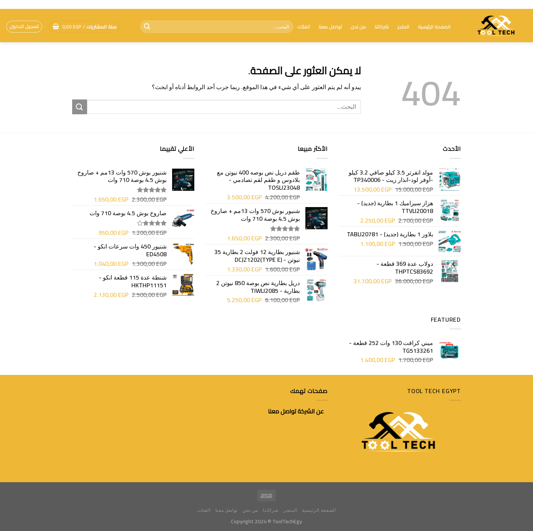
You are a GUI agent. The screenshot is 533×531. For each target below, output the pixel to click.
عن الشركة (311, 411)
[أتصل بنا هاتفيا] (9, 4)
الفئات (303, 26)
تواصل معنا (330, 26)
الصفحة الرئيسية (434, 26)
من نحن (358, 26)
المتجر (403, 26)
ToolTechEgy (287, 521)
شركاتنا (382, 26)
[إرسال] (147, 26)
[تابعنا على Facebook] (16, 4)
